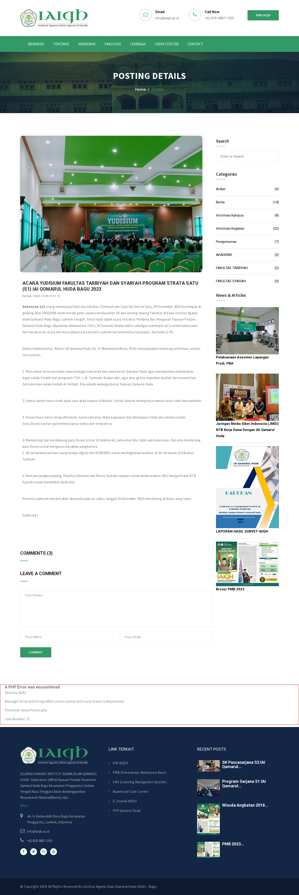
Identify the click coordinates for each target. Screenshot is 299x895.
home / (142, 89)
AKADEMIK (224, 255)
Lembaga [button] (138, 43)
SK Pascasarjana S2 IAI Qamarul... (243, 764)
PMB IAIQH (263, 15)
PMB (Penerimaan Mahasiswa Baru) (137, 772)
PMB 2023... (233, 843)
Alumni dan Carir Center (128, 791)
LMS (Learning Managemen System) (138, 782)
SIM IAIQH (118, 763)
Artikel (220, 189)
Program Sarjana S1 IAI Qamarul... (244, 783)
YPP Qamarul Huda (125, 810)
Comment (36, 652)
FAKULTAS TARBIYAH (232, 268)
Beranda (36, 43)
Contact (195, 43)
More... (25, 806)
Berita (220, 202)
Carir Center (167, 43)
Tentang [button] (61, 43)
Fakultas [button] (113, 43)
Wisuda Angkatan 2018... (245, 805)
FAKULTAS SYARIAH (231, 281)
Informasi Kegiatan (230, 228)
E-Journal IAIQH (123, 801)
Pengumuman (226, 242)
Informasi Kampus (230, 215)
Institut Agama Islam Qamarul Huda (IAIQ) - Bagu (120, 886)
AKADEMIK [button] (87, 43)
